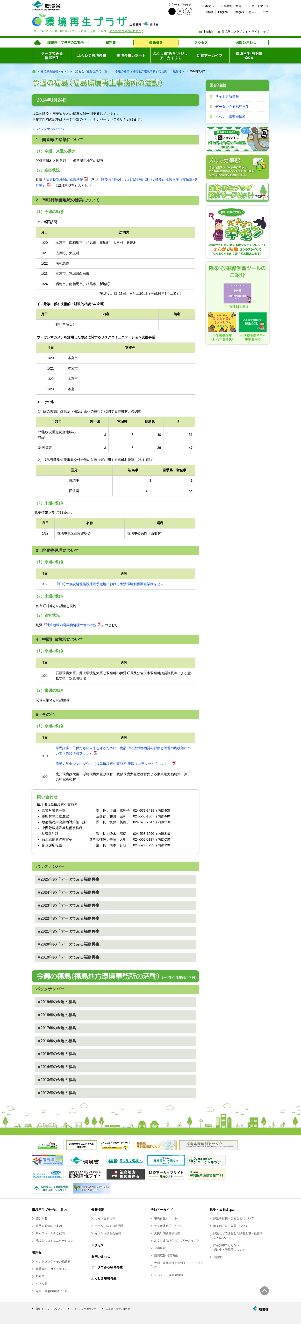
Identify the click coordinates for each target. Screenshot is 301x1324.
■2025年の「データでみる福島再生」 (70, 879)
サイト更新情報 (227, 96)
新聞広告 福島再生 (166, 1255)
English (223, 12)
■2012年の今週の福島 (57, 1093)
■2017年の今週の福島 (57, 1028)
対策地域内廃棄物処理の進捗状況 (71, 625)
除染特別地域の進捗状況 (64, 180)
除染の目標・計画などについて (233, 1218)
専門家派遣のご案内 (49, 1226)
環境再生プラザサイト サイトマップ (245, 31)
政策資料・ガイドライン (52, 1268)
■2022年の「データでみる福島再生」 (70, 918)
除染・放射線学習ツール (52, 1291)
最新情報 (97, 1210)
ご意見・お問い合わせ (118, 1308)
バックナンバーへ (50, 129)
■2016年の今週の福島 (57, 1041)
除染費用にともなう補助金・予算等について (229, 1247)
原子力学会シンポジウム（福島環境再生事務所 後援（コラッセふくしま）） (114, 764)
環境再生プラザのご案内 (49, 1210)
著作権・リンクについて (49, 1308)
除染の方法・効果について (230, 1226)
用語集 (217, 1257)
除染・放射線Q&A (223, 1210)
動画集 (40, 1276)
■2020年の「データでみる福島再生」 (70, 944)
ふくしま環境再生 (103, 1278)
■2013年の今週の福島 (57, 1080)
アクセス (97, 1245)
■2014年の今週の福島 (57, 1067)
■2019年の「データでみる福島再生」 (70, 957)
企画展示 (160, 1248)
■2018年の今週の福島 (57, 1015)
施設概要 (41, 1218)
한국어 (253, 12)
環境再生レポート (165, 1218)
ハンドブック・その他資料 (53, 1261)
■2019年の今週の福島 (57, 1002)
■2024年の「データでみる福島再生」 (70, 892)
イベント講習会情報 (230, 117)
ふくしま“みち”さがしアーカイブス (177, 1240)
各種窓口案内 (232, 6)
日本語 (208, 12)
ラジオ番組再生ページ (168, 1226)
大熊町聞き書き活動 (167, 1233)
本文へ (209, 6)
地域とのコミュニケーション (54, 1240)
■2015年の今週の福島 (57, 1054)
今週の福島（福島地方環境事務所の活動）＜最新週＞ (150, 71)
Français (238, 12)
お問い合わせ (100, 1256)
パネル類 (41, 1283)
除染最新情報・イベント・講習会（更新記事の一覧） (75, 71)
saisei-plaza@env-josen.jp (126, 31)
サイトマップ (260, 6)
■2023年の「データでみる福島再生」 (70, 905)
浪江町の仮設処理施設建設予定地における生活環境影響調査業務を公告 (110, 584)
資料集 (37, 1253)
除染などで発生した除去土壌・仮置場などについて (238, 1236)
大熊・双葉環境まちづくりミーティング (178, 1265)
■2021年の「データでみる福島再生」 (70, 931)
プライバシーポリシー (84, 1308)
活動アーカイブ (161, 1210)
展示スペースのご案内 (50, 1233)
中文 (265, 12)
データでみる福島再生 (232, 107)
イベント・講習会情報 (168, 1275)
